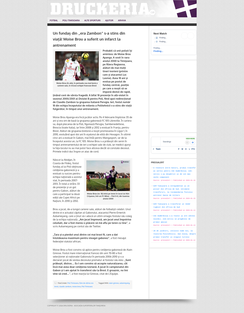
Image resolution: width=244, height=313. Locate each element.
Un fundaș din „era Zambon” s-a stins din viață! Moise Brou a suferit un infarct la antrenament (89, 39)
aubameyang (124, 283)
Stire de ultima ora (86, 283)
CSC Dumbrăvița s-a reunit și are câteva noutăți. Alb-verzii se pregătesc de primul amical (174, 219)
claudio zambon (65, 286)
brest (56, 286)
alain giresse (114, 283)
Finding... (158, 51)
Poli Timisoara (73, 283)
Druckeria (122, 8)
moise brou (76, 286)
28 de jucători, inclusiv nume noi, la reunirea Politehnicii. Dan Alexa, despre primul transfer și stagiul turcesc (174, 234)
